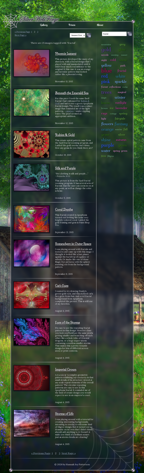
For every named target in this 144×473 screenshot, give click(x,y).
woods (105, 54)
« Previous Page (22, 32)
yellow (106, 65)
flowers (107, 123)
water (105, 150)
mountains (106, 44)
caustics (70, 111)
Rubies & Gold (65, 135)
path (123, 65)
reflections (115, 86)
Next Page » (20, 35)
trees (106, 92)
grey (122, 44)
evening (114, 55)
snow (123, 60)
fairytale (120, 118)
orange (107, 129)
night (104, 60)
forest (104, 86)
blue (106, 70)
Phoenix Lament (65, 53)
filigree (110, 156)
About (100, 25)
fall (126, 129)
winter (120, 97)
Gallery (44, 25)
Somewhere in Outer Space (73, 244)
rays (104, 113)
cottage (113, 113)
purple (107, 145)
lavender (121, 108)
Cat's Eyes (61, 285)
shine (106, 139)
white (120, 76)
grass (105, 134)
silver (121, 134)
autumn (121, 140)
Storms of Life (64, 414)
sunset (124, 55)
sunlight (120, 103)
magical (122, 92)
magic (104, 97)
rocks (125, 87)
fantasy (121, 123)
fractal (121, 71)
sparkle (121, 81)
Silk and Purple (65, 168)
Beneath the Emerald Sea (71, 93)
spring (123, 113)
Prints (72, 25)
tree (103, 156)
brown (104, 108)
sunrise (118, 129)
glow (122, 49)
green (122, 145)
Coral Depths (64, 209)
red (104, 76)
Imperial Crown (65, 369)
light (103, 118)
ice (111, 108)
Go (129, 34)
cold (113, 60)
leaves (105, 103)
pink (105, 81)
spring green (120, 150)
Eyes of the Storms (67, 322)
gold (106, 49)
